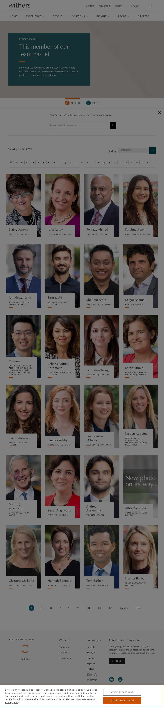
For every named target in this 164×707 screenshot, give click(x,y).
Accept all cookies (122, 700)
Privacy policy (12, 702)
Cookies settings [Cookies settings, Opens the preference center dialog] (122, 692)
